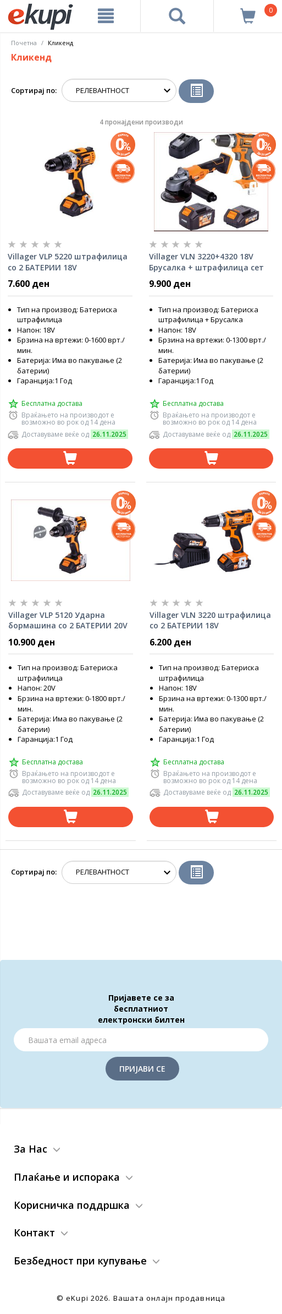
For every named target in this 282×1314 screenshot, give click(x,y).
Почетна (24, 43)
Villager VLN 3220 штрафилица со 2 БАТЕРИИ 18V (210, 620)
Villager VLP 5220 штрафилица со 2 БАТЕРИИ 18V (68, 262)
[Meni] (105, 16)
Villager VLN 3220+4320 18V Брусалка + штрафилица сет (206, 262)
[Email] (141, 1039)
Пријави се (142, 1068)
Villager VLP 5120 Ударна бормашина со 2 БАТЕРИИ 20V (68, 620)
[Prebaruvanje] (177, 16)
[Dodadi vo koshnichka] (70, 458)
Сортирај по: (34, 90)
